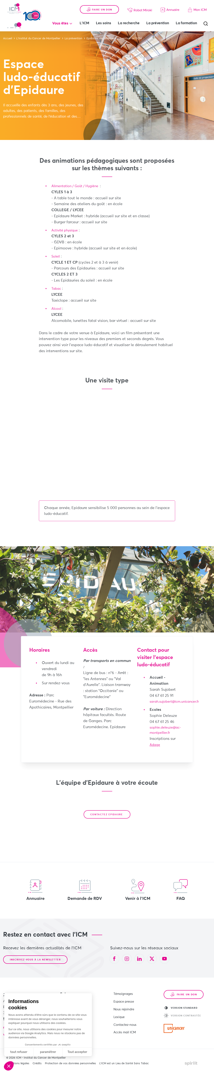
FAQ (180, 891)
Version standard (181, 1008)
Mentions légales (18, 1064)
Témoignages (123, 994)
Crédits (37, 1064)
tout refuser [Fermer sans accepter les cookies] (18, 1052)
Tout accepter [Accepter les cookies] (77, 1052)
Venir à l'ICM (137, 891)
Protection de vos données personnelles (70, 1064)
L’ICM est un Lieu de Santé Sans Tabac (124, 1064)
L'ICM (101, 19)
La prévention (174, 19)
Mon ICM (197, 5)
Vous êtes (77, 19)
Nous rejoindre (123, 1007)
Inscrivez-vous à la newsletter (35, 961)
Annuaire (169, 5)
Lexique (119, 1013)
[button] (9, 1066)
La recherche (145, 19)
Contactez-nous (124, 1020)
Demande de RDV (85, 891)
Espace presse (123, 1000)
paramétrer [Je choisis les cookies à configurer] (48, 1052)
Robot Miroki (139, 5)
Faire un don (99, 5)
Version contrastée (182, 1016)
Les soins (120, 19)
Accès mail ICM (124, 1026)
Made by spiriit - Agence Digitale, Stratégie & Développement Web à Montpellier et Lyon (191, 1064)
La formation (106, 28)
